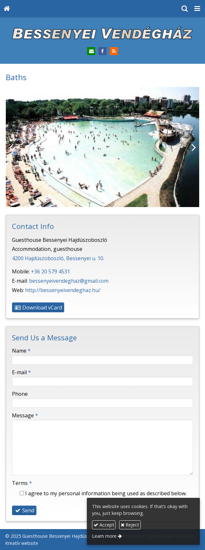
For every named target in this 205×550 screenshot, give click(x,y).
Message (25, 415)
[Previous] (15, 146)
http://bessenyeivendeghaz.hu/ (62, 290)
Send (24, 510)
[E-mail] (91, 51)
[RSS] (113, 51)
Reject (130, 525)
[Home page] (7, 8)
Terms (22, 483)
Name (21, 350)
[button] (197, 8)
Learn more (104, 536)
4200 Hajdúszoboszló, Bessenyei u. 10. (58, 258)
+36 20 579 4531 (50, 271)
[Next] (189, 146)
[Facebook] (102, 51)
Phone (20, 393)
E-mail (21, 372)
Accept (104, 525)
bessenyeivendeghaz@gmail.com (68, 280)
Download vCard (38, 307)
